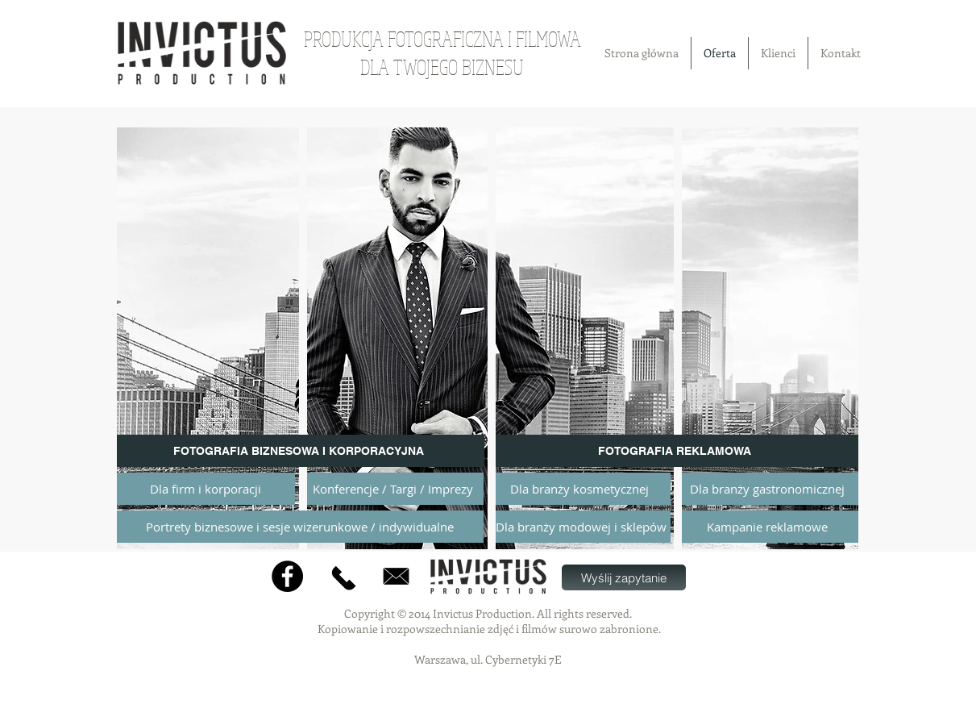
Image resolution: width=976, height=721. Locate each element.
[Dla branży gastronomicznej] (767, 489)
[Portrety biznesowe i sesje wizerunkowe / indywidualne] (300, 527)
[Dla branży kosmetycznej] (579, 489)
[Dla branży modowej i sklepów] (581, 527)
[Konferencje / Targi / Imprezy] (393, 489)
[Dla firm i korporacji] (206, 489)
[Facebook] (287, 576)
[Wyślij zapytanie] (624, 577)
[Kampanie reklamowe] (767, 527)
